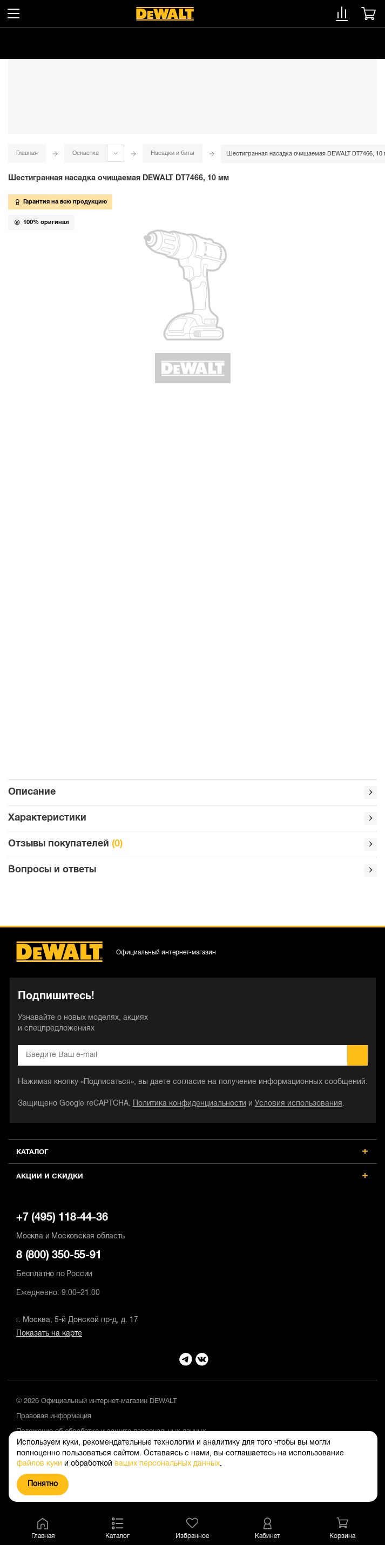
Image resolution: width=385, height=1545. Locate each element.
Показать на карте (49, 1333)
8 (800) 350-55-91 (192, 1265)
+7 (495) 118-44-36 (192, 1227)
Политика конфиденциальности (189, 1103)
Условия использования (298, 1103)
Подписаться (357, 1055)
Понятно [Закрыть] (43, 1484)
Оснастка (85, 153)
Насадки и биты (172, 153)
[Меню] (13, 13)
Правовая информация (53, 1416)
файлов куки (39, 1463)
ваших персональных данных (167, 1463)
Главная (27, 153)
